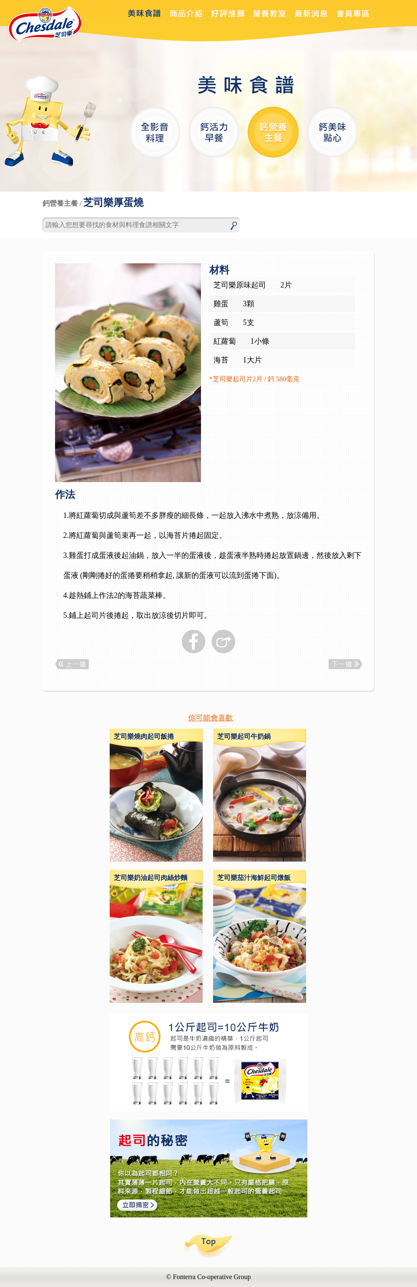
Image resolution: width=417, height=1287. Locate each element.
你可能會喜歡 (210, 718)
